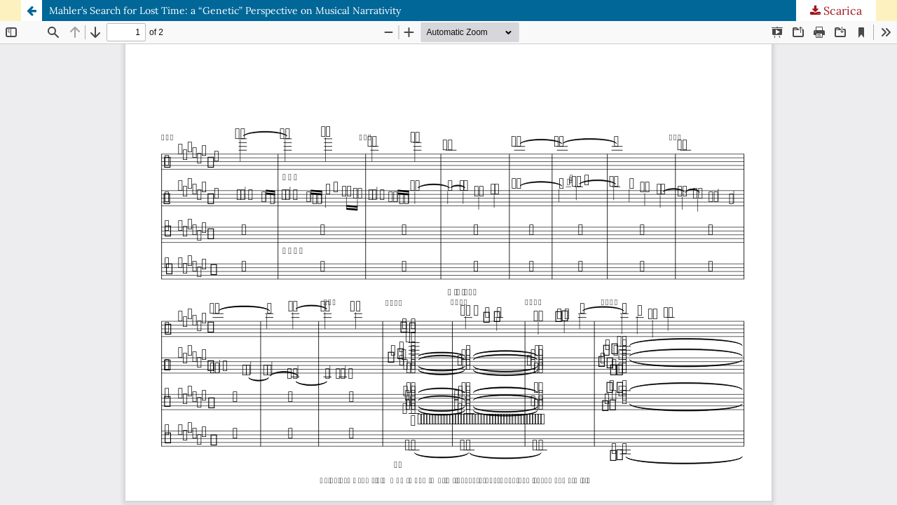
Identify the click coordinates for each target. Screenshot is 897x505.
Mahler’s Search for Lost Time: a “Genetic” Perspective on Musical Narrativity (225, 10)
